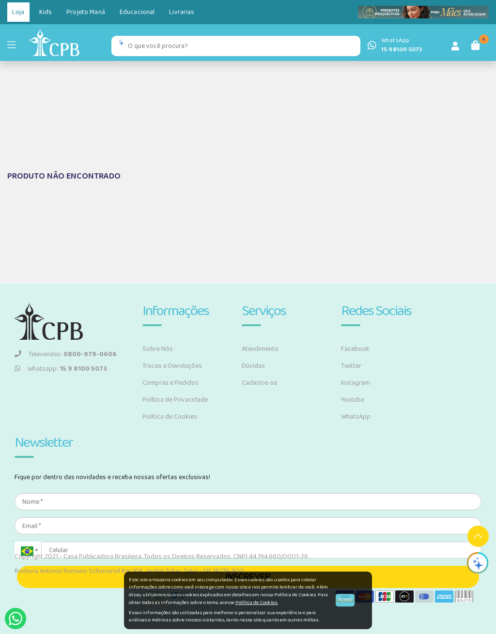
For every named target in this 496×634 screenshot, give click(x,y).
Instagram (355, 382)
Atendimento (260, 349)
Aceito (345, 600)
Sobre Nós (157, 349)
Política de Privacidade (175, 399)
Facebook (355, 349)
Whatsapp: (61, 368)
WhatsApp (356, 416)
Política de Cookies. (256, 602)
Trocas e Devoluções (172, 366)
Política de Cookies (169, 416)
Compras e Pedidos (170, 382)
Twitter (351, 366)
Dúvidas (253, 366)
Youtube (352, 399)
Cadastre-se (259, 382)
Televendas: (66, 354)
